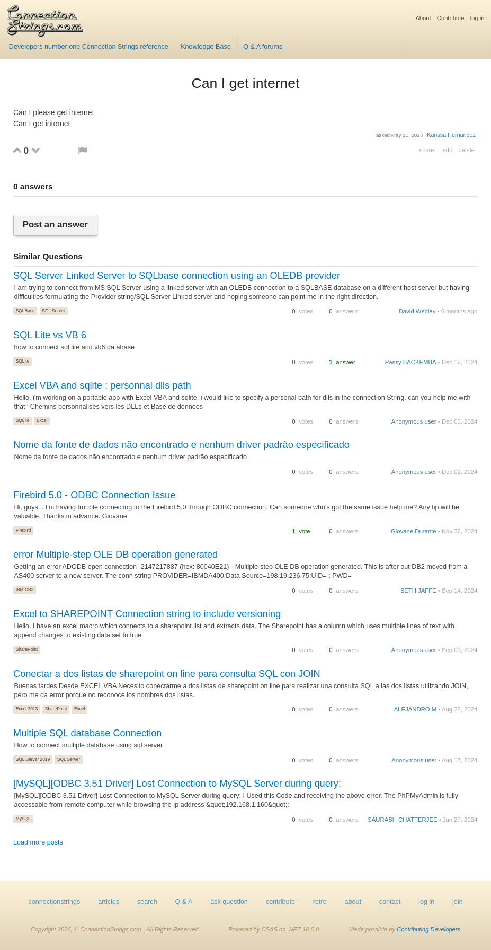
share (426, 150)
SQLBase (25, 310)
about (352, 901)
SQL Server (53, 310)
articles (108, 901)
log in (477, 18)
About (423, 18)
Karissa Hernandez (451, 134)
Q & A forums (262, 46)
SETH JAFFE (418, 590)
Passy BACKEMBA (410, 362)
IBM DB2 (25, 589)
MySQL (23, 818)
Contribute (451, 18)
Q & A (183, 901)
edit (447, 150)
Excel (42, 420)
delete (467, 150)
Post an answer (55, 225)
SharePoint (27, 649)
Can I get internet (245, 83)
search (147, 901)
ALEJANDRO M (415, 709)
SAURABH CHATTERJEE (402, 819)
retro (320, 901)
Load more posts (38, 842)
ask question (229, 901)
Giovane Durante (413, 531)
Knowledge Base (206, 46)
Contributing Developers (428, 929)
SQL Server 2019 (33, 759)
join (457, 901)
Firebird (23, 530)
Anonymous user (413, 421)
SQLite (23, 361)
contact (390, 901)
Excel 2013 (27, 708)
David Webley (417, 311)
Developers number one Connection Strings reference (88, 46)
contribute (280, 901)
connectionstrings (54, 901)
